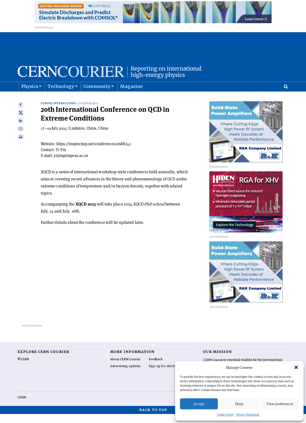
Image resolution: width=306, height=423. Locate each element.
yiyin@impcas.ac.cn (71, 164)
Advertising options (125, 375)
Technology (61, 96)
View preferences (279, 404)
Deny (239, 404)
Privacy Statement (247, 414)
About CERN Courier (125, 368)
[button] (296, 367)
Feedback (156, 368)
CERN (22, 406)
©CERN (23, 368)
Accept (198, 404)
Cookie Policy (225, 414)
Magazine (131, 96)
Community (97, 96)
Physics (29, 96)
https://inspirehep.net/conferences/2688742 (93, 152)
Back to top (153, 419)
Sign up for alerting (164, 375)
